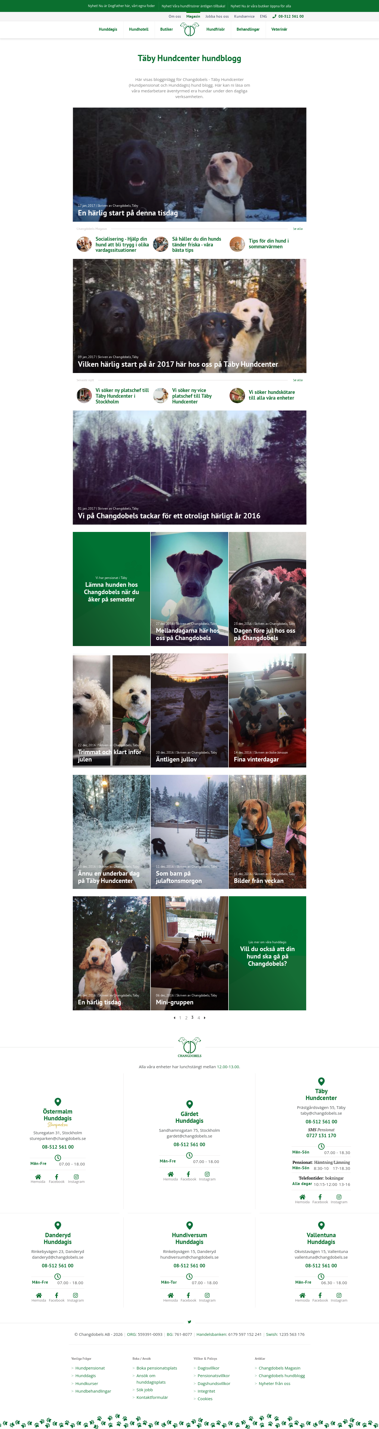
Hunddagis (86, 1375)
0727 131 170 (321, 1136)
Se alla (298, 229)
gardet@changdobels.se (189, 1136)
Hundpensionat (90, 1368)
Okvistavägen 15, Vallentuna (321, 1251)
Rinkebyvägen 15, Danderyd (189, 1251)
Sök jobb (145, 1389)
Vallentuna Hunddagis (321, 1233)
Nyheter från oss (274, 1383)
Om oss (175, 16)
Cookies (205, 1398)
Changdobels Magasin (279, 1368)
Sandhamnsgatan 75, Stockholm (189, 1130)
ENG (263, 16)
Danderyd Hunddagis (58, 1233)
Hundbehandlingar (93, 1391)
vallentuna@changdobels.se (321, 1257)
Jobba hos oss (217, 16)
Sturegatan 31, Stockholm (57, 1132)
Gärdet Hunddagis (189, 1112)
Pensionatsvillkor (214, 1375)
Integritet (206, 1391)
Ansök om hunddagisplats (151, 1378)
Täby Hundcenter (321, 1089)
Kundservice (244, 16)
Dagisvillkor (209, 1368)
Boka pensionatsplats (157, 1368)
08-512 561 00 (288, 16)
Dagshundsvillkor (214, 1383)
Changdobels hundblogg (282, 1375)
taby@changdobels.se (321, 1113)
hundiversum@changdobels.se (189, 1257)
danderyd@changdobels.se (57, 1257)
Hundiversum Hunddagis (189, 1233)
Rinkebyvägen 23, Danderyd (57, 1251)
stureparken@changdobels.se (58, 1138)
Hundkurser (87, 1383)
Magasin (193, 16)
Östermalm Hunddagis (58, 1113)
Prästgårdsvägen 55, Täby (321, 1107)
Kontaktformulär (152, 1397)
